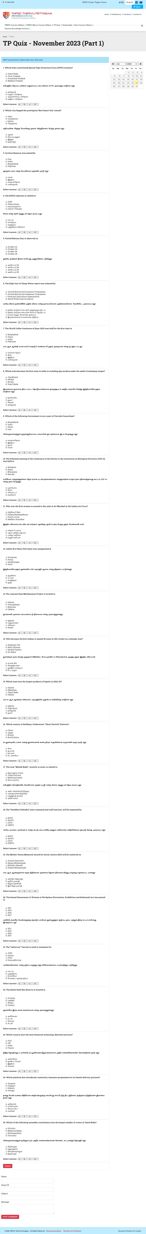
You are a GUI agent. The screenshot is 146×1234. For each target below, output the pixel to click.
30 (132, 86)
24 (137, 83)
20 (119, 83)
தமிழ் (121, 2)
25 (141, 83)
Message (5, 1202)
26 (114, 86)
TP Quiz (57, 25)
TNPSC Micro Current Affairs (38, 25)
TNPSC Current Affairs (14, 25)
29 (128, 86)
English (129, 2)
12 (114, 79)
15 (128, 79)
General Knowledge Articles (17, 28)
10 (137, 76)
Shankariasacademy (53, 1231)
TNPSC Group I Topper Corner (94, 2)
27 (119, 86)
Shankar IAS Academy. (133, 1231)
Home (106, 14)
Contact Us (137, 14)
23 (132, 83)
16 (132, 79)
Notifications (116, 14)
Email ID (5, 1185)
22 (128, 83)
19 (114, 83)
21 (123, 83)
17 (137, 79)
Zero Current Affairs (83, 25)
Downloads (67, 25)
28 (123, 86)
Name (4, 1176)
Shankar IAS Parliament (72, 1231)
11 (141, 76)
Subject (4, 1193)
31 (137, 86)
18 (141, 79)
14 (123, 79)
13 (119, 79)
